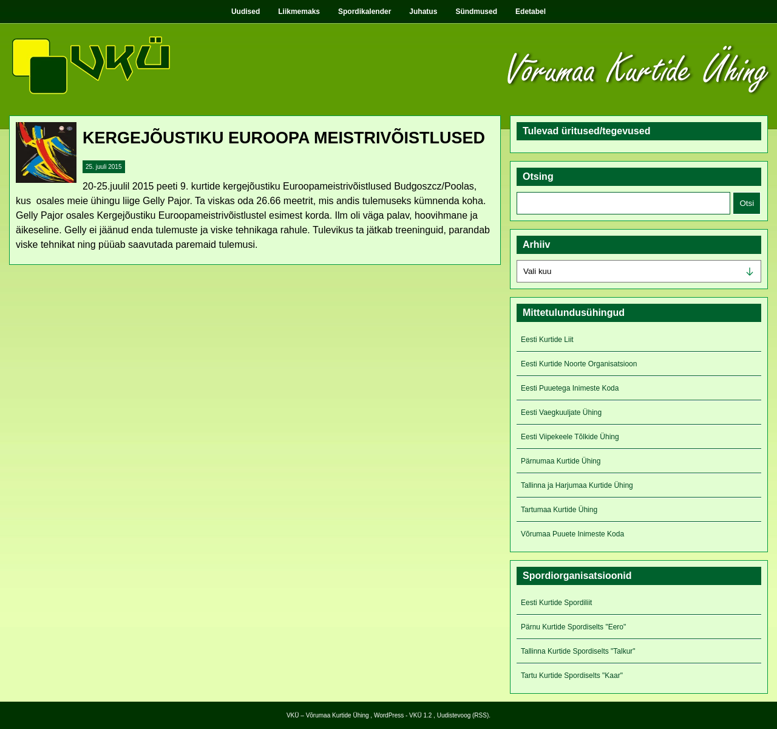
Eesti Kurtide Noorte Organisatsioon (579, 364)
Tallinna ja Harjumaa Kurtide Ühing (577, 485)
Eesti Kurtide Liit (547, 339)
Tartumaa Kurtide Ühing (559, 509)
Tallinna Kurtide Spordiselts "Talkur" (578, 651)
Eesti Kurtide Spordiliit (556, 602)
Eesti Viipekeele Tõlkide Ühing (570, 437)
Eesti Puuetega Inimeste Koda (570, 388)
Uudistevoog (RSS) (463, 715)
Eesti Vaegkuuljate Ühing (561, 412)
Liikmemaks (299, 11)
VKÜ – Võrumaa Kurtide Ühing (328, 715)
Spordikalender (364, 11)
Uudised (245, 11)
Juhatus (423, 11)
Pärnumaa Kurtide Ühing (560, 461)
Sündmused (476, 11)
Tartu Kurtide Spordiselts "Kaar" (572, 675)
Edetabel (530, 11)
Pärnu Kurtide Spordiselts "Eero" (573, 627)
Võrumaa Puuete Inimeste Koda (572, 534)
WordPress (389, 715)
